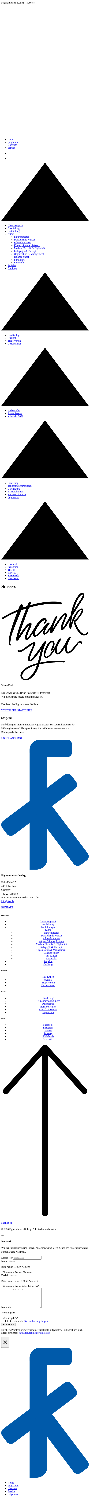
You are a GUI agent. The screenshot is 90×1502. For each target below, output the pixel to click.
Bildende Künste (22, 242)
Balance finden (21, 256)
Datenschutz (14, 488)
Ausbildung (14, 228)
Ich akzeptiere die (26, 1325)
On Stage (12, 268)
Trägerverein (14, 340)
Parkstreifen (14, 410)
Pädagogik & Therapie (25, 251)
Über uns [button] (12, 144)
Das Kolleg (13, 335)
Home (11, 139)
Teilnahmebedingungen (20, 485)
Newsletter (13, 578)
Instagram (13, 567)
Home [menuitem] (11, 1486)
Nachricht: (6, 1311)
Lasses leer (7, 1257)
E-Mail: (5, 1275)
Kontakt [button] (7, 907)
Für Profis (19, 262)
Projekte (12, 265)
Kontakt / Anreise (17, 494)
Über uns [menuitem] (12, 1492)
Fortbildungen (15, 231)
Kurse (11, 234)
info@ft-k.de (7, 901)
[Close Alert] (5, 1346)
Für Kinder (19, 259)
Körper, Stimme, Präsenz (27, 245)
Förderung (13, 483)
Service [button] (11, 147)
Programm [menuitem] (13, 1489)
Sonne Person (15, 413)
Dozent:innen (14, 343)
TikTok (11, 569)
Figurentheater (21, 236)
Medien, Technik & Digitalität (29, 248)
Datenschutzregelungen (36, 1325)
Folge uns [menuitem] (13, 1498)
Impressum (13, 497)
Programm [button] (13, 142)
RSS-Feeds (13, 575)
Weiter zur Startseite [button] (16, 710)
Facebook (13, 564)
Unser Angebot (15, 225)
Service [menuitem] (11, 1495)
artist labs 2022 (15, 416)
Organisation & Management (29, 254)
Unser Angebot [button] (11, 738)
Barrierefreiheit (15, 491)
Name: (4, 1261)
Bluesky (12, 572)
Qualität (12, 338)
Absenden (8, 1328)
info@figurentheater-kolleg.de (34, 1336)
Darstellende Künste (24, 239)
